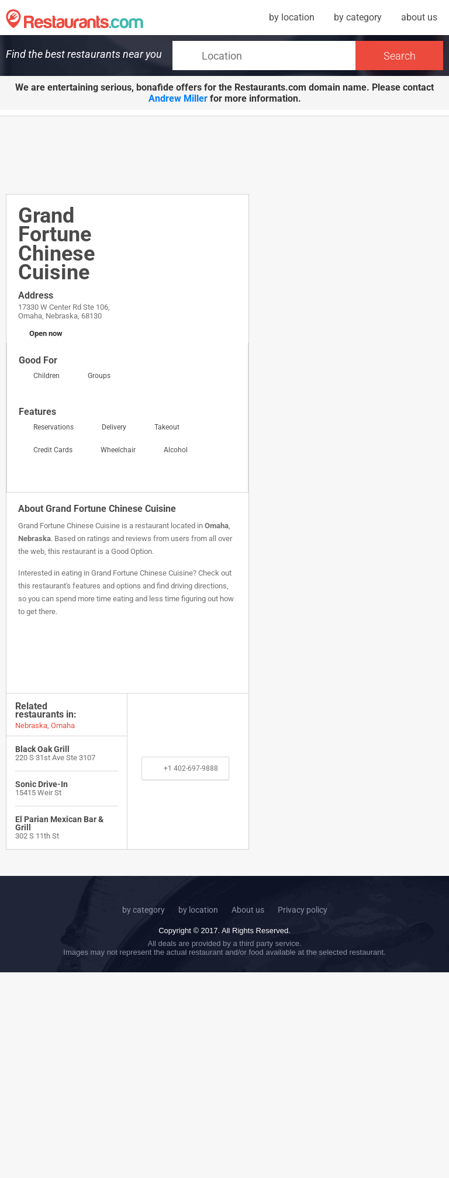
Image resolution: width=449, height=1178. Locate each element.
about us (419, 17)
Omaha (217, 525)
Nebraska (34, 538)
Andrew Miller (178, 98)
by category (358, 17)
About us (248, 909)
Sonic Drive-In (41, 784)
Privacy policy (302, 909)
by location (292, 17)
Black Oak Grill (42, 749)
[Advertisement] (218, 154)
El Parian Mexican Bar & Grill (59, 823)
